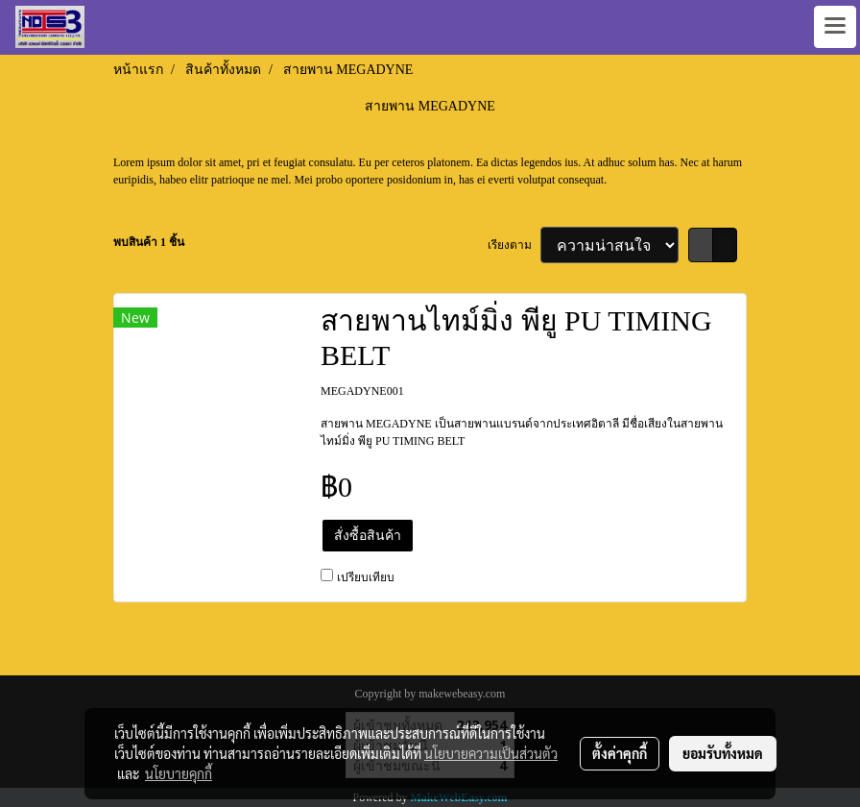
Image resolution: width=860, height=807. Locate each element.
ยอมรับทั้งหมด (722, 753)
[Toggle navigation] (835, 27)
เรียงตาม (514, 245)
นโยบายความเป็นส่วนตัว (491, 753)
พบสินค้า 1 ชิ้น (148, 242)
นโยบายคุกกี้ (178, 773)
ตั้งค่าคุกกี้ (619, 753)
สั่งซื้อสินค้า (367, 535)
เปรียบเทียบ (365, 577)
